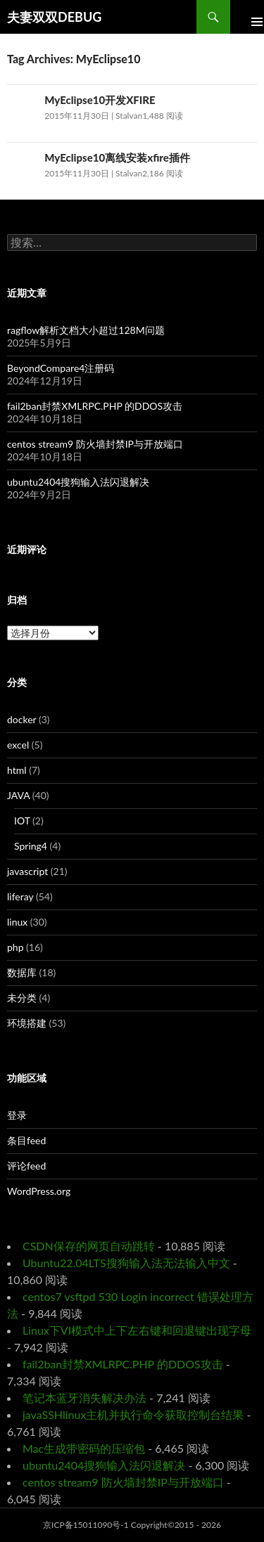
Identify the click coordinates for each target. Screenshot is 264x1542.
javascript (27, 871)
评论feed (26, 1166)
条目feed (26, 1140)
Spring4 (30, 846)
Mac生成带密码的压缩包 (84, 1448)
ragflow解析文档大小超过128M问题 (86, 330)
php (15, 947)
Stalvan (128, 115)
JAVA (18, 795)
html (17, 770)
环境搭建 (26, 1023)
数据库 (22, 972)
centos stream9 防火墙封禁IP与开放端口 (95, 444)
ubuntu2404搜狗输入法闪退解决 (78, 482)
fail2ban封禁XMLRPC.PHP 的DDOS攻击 (94, 406)
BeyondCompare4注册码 (60, 368)
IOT (22, 821)
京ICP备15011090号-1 (86, 1525)
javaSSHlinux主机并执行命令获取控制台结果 (133, 1414)
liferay (20, 896)
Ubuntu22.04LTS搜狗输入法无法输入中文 (126, 1262)
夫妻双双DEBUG (54, 17)
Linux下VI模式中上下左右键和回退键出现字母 (137, 1330)
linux (17, 922)
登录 (17, 1115)
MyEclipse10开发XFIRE (99, 99)
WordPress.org (38, 1191)
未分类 (22, 998)
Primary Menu (247, 17)
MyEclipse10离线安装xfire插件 (117, 157)
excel (18, 745)
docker (21, 719)
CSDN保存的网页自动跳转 (89, 1245)
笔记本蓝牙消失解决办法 (84, 1397)
